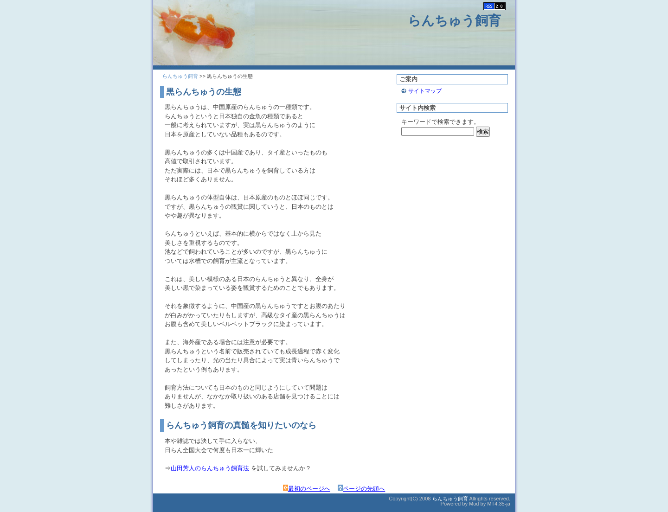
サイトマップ (425, 91)
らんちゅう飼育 (454, 20)
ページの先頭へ (361, 488)
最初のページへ (306, 488)
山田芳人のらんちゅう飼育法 (210, 468)
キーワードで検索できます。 (440, 121)
